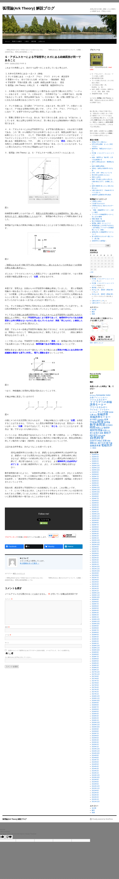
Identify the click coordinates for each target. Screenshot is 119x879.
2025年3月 (95, 485)
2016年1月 (95, 720)
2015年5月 (95, 738)
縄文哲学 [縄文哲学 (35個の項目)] (94, 435)
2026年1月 (95, 463)
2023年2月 (95, 536)
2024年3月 (95, 507)
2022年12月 (96, 540)
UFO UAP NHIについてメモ (102, 173)
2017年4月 (95, 687)
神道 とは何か (96, 177)
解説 (14, 573)
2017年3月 (95, 689)
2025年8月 (95, 474)
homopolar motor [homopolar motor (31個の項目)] (103, 395)
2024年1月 (95, 512)
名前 (7, 627)
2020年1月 (95, 617)
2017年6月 (95, 683)
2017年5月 (95, 685)
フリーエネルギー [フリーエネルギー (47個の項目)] (98, 407)
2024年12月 (96, 487)
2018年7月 (95, 656)
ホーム (7, 41)
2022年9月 (95, 547)
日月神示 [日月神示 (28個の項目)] (109, 425)
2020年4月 (95, 610)
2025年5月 (95, 481)
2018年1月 (95, 670)
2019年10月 (96, 624)
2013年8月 (95, 782)
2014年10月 (96, 753)
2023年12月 (96, 514)
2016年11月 (96, 698)
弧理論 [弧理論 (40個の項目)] (107, 422)
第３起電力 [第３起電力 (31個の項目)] (95, 433)
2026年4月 (95, 457)
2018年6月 (95, 659)
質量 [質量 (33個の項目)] (105, 441)
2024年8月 (95, 496)
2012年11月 (96, 788)
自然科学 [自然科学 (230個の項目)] (97, 438)
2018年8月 (95, 654)
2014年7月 (95, 760)
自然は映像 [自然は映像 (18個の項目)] (101, 435)
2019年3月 (95, 639)
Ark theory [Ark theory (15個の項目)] (93, 395)
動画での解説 (17, 41)
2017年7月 (95, 681)
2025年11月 (96, 468)
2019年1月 (95, 643)
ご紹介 (26, 41)
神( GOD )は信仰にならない (101, 175)
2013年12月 (96, 775)
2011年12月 (96, 801)
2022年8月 (95, 549)
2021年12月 (96, 566)
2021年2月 (95, 588)
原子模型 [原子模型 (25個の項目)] (93, 420)
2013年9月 (95, 779)
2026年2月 (95, 461)
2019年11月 (96, 621)
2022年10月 (96, 544)
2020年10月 (96, 597)
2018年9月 (95, 652)
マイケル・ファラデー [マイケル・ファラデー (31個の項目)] (99, 410)
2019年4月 (95, 637)
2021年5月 (95, 582)
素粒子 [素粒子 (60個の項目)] (107, 432)
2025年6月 (95, 479)
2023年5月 (95, 529)
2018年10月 (96, 650)
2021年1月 (95, 591)
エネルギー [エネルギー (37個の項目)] (102, 400)
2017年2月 (95, 692)
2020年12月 (96, 593)
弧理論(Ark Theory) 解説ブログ (28, 8)
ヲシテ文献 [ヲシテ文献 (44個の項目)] (103, 412)
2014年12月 (96, 749)
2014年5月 (95, 764)
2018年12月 (96, 645)
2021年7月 (95, 577)
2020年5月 (95, 608)
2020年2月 (95, 615)
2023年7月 (95, 525)
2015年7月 (95, 733)
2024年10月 (96, 492)
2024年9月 (95, 494)
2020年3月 (95, 613)
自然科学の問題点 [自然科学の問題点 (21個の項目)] (96, 441)
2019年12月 (96, 619)
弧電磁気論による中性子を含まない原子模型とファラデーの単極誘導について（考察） (103, 228)
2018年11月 (96, 648)
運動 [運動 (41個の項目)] (92, 443)
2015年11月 (96, 725)
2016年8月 (95, 705)
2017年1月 (95, 694)
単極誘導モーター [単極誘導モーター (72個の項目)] (100, 417)
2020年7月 (95, 604)
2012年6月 (95, 790)
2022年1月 (95, 564)
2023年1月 (95, 538)
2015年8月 (95, 731)
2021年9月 (95, 573)
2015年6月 (95, 736)
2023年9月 (95, 520)
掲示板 (33, 41)
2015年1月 (95, 746)
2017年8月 (95, 678)
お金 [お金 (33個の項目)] (92, 397)
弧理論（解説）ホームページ (101, 223)
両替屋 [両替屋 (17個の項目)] (111, 412)
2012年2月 (95, 797)
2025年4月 (95, 483)
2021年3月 (95, 586)
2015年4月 (95, 740)
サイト (7, 643)
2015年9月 (95, 729)
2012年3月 (95, 795)
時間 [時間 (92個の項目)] (92, 427)
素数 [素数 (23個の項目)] (101, 433)
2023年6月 (95, 527)
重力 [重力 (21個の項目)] (96, 443)
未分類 (94, 309)
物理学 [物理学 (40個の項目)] (107, 428)
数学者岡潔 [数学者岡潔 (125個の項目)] (97, 424)
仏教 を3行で (96, 301)
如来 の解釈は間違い (98, 166)
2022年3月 (95, 560)
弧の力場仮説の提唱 (98, 221)
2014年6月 (95, 762)
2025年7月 (95, 476)
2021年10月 (96, 571)
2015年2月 (95, 744)
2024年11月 (96, 490)
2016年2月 (95, 718)
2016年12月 (96, 696)
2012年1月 (95, 799)
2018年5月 (95, 661)
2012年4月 (95, 793)
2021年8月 (95, 575)
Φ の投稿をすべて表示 (29, 563)
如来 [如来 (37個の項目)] (106, 419)
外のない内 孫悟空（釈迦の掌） (103, 290)
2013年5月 (95, 784)
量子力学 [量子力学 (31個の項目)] (102, 443)
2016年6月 (95, 709)
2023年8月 (95, 522)
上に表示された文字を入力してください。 (19, 657)
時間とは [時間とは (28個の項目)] (99, 428)
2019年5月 (95, 634)
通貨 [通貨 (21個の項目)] (108, 441)
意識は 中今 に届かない (99, 142)
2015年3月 (95, 742)
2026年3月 (95, 459)
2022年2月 (95, 562)
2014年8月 (95, 757)
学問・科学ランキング (96, 343)
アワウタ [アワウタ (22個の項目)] (93, 400)
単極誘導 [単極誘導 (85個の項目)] (102, 414)
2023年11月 (96, 516)
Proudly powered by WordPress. (102, 819)
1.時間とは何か (97, 201)
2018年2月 (95, 667)
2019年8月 (95, 628)
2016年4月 (95, 714)
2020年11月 (96, 595)
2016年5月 (95, 711)
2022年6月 (95, 553)
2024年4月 (95, 505)
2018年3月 (95, 665)
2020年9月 (95, 599)
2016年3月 (95, 716)
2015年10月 (96, 727)
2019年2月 (95, 641)
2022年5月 (95, 555)
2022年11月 (96, 542)
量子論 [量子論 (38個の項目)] (109, 443)
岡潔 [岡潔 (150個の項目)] (100, 422)
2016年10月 (96, 700)
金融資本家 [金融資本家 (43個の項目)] (95, 445)
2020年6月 (95, 606)
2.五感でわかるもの (98, 203)
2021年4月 (95, 584)
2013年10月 (96, 777)
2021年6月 (95, 580)
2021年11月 (96, 569)
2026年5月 (95, 454)
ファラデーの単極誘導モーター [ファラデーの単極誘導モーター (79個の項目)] (101, 403)
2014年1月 (95, 773)
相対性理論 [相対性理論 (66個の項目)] (96, 430)
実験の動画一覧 (97, 219)
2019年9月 (95, 626)
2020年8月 (95, 602)
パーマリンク (20, 573)
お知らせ (41, 41)
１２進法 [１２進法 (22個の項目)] (93, 448)
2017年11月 (96, 674)
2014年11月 (96, 751)
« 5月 (91, 272)
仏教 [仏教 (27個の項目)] (92, 415)
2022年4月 (95, 558)
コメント (9, 599)
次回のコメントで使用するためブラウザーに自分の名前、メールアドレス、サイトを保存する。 (39, 650)
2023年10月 (96, 518)
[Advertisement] (102, 358)
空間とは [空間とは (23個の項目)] (106, 430)
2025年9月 (95, 472)
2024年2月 (95, 509)
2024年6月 (95, 501)
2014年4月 (95, 766)
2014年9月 (95, 755)
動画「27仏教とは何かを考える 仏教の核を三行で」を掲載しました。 (103, 181)
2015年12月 (96, 722)
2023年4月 (95, 531)
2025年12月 (96, 465)
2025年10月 (96, 470)
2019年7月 (95, 630)
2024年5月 (95, 503)
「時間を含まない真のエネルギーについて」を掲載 (65, 50)
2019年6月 (95, 632)
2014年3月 (95, 768)
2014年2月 (95, 771)
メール (8, 635)
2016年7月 (95, 707)
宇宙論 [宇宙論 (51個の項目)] (93, 422)
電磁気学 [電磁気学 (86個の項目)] (106, 445)
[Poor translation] (9, 837)
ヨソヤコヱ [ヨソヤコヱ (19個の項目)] (93, 412)
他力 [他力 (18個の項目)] (95, 415)
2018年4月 (95, 663)
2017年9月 (95, 676)
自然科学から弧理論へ (99, 241)
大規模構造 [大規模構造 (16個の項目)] (100, 419)
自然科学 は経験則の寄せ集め (101, 195)
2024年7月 (95, 498)
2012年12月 (96, 786)
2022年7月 (95, 551)
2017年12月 (96, 672)
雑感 (93, 314)
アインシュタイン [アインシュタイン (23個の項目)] (101, 397)
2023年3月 (95, 533)
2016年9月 (95, 703)
